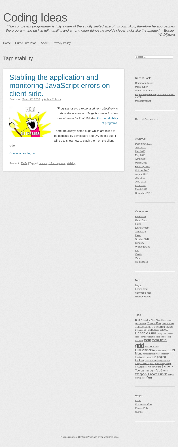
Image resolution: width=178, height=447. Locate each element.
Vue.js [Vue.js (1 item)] (165, 371)
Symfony (139, 243)
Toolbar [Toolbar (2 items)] (140, 370)
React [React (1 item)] (151, 363)
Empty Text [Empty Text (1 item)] (161, 334)
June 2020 (140, 147)
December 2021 (143, 143)
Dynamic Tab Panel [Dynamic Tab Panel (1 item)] (143, 330)
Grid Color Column (144, 90)
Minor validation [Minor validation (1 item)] (162, 354)
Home (7, 43)
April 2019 (140, 159)
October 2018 (142, 170)
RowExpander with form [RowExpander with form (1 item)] (145, 367)
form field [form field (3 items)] (159, 340)
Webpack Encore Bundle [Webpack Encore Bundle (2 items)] (151, 374)
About (44, 43)
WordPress (87, 437)
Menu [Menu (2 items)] (139, 353)
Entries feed (141, 289)
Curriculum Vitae (26, 43)
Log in (138, 285)
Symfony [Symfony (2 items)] (167, 366)
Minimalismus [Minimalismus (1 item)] (149, 354)
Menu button (141, 86)
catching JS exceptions (52, 163)
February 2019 (142, 166)
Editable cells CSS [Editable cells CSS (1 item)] (160, 330)
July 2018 (140, 178)
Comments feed (143, 292)
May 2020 (140, 151)
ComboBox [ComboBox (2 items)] (154, 323)
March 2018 (141, 189)
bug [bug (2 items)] (137, 319)
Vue (137, 250)
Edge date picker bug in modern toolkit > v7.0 (155, 95)
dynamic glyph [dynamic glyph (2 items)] (163, 326)
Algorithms (140, 216)
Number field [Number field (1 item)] (140, 357)
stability (71, 163)
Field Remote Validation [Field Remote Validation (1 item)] (145, 337)
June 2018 (140, 181)
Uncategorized (142, 246)
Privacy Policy (62, 43)
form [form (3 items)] (147, 340)
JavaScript (140, 231)
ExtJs (24, 163)
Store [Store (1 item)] (158, 367)
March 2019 (141, 162)
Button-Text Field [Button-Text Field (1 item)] (148, 320)
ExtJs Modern (142, 227)
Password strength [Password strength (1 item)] (153, 361)
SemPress (113, 437)
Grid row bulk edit (144, 83)
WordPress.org (143, 296)
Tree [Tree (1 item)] (147, 371)
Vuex (137, 258)
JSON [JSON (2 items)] (171, 350)
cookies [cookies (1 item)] (138, 327)
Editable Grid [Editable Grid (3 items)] (145, 333)
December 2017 (143, 193)
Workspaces (141, 262)
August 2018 (141, 174)
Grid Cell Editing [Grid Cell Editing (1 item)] (151, 346)
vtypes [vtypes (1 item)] (153, 371)
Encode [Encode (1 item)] (170, 334)
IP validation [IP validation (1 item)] (161, 350)
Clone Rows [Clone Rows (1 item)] (161, 320)
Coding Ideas (35, 17)
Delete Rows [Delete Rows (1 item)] (147, 327)
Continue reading (22, 153)
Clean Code (141, 220)
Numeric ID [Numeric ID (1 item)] (151, 357)
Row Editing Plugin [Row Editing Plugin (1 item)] (163, 363)
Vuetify (138, 254)
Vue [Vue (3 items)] (159, 370)
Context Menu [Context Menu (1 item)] (168, 324)
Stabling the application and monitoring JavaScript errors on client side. (59, 85)
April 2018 (140, 185)
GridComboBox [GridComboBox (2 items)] (145, 350)
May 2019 (140, 155)
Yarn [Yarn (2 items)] (149, 377)
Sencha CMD (142, 239)
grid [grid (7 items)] (139, 345)
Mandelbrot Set (143, 101)
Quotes (139, 412)
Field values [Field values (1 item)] (161, 337)
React (138, 235)
